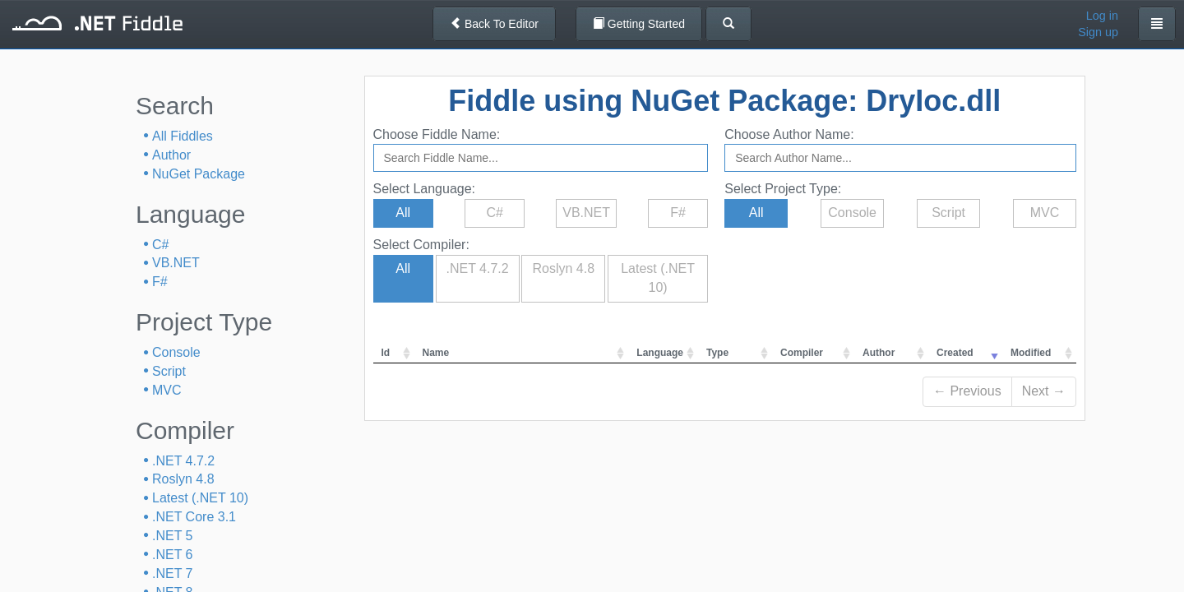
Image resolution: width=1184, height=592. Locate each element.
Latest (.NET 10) (200, 498)
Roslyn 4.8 (183, 479)
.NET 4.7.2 (183, 461)
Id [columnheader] (386, 352)
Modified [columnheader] (1031, 352)
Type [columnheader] (717, 352)
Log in (1102, 15)
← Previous (967, 391)
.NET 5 (172, 536)
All (402, 213)
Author (171, 155)
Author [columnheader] (879, 352)
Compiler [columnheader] (801, 352)
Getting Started (639, 23)
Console (176, 352)
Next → (1044, 391)
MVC (167, 390)
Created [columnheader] (955, 352)
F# (160, 282)
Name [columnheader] (436, 352)
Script (169, 371)
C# (160, 245)
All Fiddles (182, 136)
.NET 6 (172, 555)
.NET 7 (172, 573)
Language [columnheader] (659, 352)
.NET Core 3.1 (194, 517)
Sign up (1098, 32)
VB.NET (176, 263)
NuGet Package (198, 174)
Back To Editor (494, 23)
